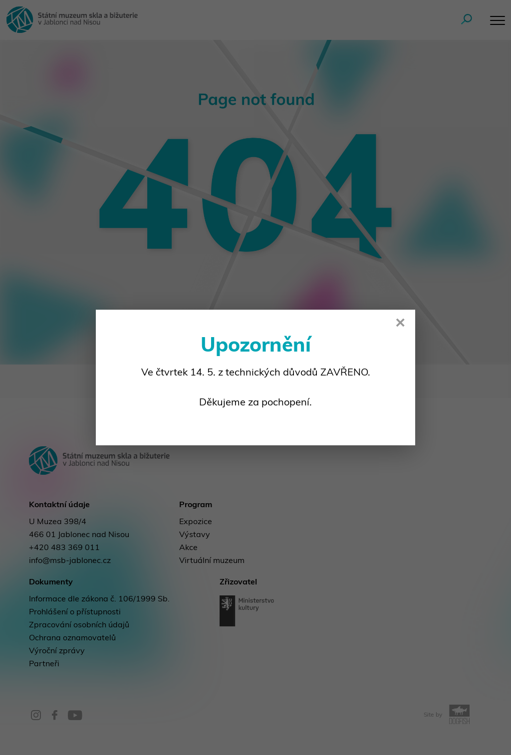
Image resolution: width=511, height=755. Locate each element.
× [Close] (400, 324)
